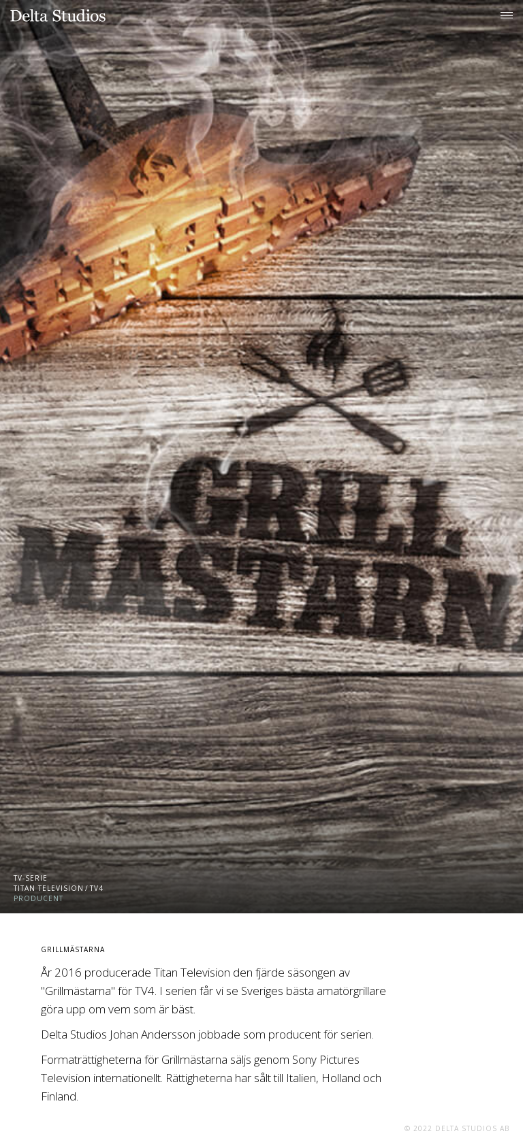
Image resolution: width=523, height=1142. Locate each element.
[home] (58, 15)
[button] (506, 14)
